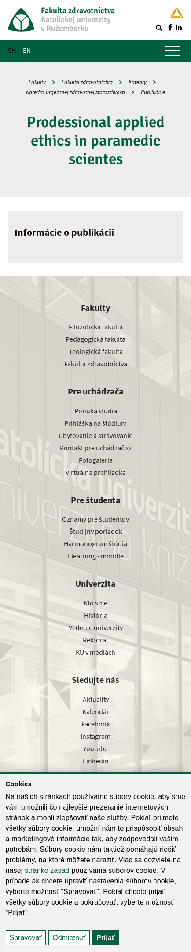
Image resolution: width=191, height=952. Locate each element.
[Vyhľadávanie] (158, 27)
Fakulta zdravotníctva (87, 82)
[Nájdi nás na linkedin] (178, 27)
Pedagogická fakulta (95, 339)
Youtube (95, 748)
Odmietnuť (68, 937)
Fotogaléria (96, 460)
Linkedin (96, 760)
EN (27, 50)
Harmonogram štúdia (95, 543)
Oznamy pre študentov (95, 518)
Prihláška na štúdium (95, 423)
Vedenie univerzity (96, 627)
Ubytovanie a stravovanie (95, 435)
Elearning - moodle (96, 555)
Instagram (95, 736)
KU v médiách (95, 652)
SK (12, 50)
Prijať (105, 937)
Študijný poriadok (95, 531)
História (95, 615)
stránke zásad (47, 870)
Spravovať (26, 937)
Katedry (138, 82)
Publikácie (153, 92)
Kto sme (95, 602)
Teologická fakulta (96, 351)
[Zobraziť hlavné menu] (172, 51)
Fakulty (37, 82)
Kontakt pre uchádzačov (95, 447)
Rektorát (95, 639)
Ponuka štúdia (95, 410)
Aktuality (96, 699)
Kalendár (95, 711)
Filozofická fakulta (96, 326)
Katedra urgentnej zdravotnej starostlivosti (75, 92)
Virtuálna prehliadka (96, 472)
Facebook (95, 723)
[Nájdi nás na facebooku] (169, 27)
